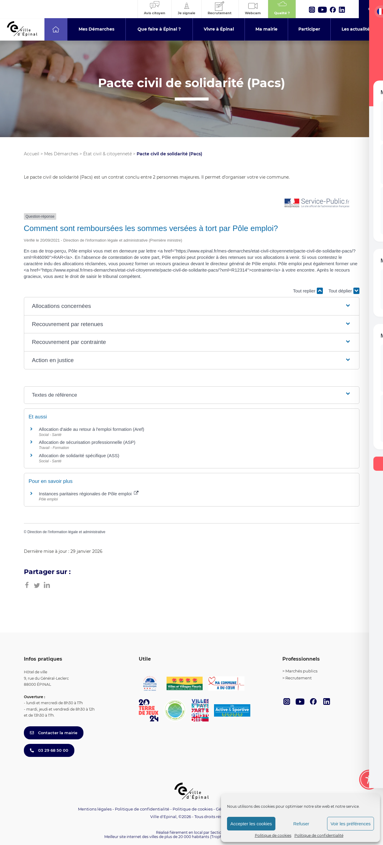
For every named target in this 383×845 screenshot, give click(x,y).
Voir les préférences (350, 823)
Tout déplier (344, 291)
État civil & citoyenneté (107, 154)
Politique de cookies (273, 835)
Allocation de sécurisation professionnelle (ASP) (87, 442)
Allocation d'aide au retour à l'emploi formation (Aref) (91, 429)
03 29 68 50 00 (49, 750)
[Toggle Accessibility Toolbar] (369, 779)
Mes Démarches (61, 154)
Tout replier (308, 291)
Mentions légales (95, 809)
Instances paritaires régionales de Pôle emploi (88, 493)
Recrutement (298, 677)
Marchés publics (301, 670)
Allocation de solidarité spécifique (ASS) (79, 455)
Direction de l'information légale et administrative (66, 532)
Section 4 (218, 832)
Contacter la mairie (53, 732)
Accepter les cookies (251, 823)
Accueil (31, 154)
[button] (192, 306)
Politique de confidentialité (318, 835)
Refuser (301, 823)
